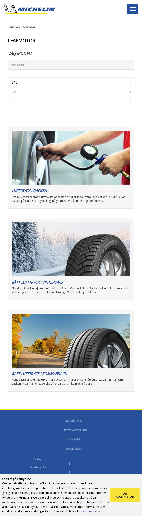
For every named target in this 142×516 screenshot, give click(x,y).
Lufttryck (14, 27)
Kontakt (73, 439)
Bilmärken (74, 421)
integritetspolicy (90, 511)
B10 (14, 82)
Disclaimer (74, 448)
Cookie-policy (38, 467)
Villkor (38, 459)
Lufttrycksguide (74, 430)
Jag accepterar (125, 495)
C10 (14, 92)
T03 (14, 101)
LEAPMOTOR (28, 27)
